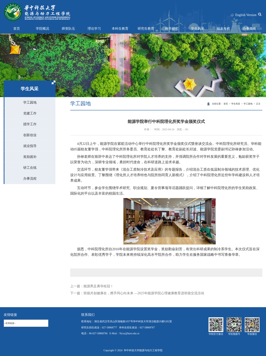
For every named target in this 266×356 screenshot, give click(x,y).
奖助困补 (30, 157)
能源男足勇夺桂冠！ (98, 286)
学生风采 (197, 28)
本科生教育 (120, 28)
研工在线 (30, 168)
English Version (245, 15)
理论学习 (94, 28)
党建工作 (30, 113)
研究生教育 (146, 28)
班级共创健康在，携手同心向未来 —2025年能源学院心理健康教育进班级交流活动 (143, 293)
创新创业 (30, 135)
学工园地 (30, 102)
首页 (16, 28)
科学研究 (171, 28)
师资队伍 (68, 28)
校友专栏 (223, 28)
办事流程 (30, 178)
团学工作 (30, 124)
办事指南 (249, 28)
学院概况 (42, 28)
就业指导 (30, 146)
